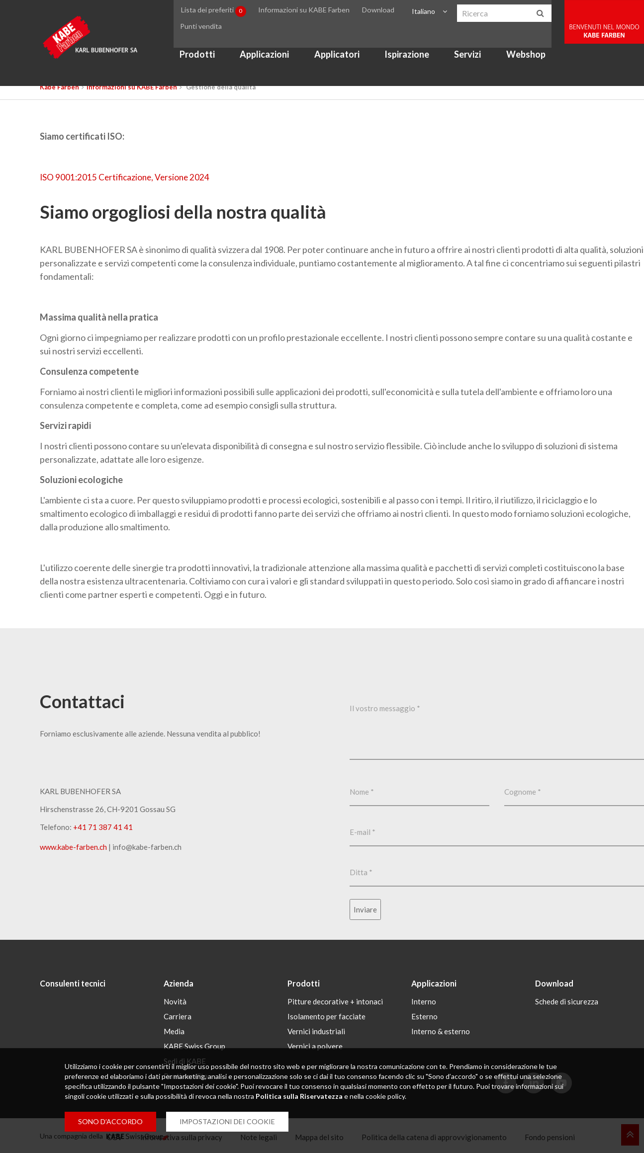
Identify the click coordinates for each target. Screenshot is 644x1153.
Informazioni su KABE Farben (314, 11)
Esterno (424, 1015)
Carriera (177, 1015)
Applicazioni (272, 61)
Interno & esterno (440, 1030)
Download (386, 11)
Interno (423, 1000)
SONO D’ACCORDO (110, 1121)
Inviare (365, 909)
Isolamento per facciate (326, 1015)
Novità (175, 1000)
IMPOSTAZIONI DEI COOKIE (227, 1121)
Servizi (475, 61)
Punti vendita (208, 30)
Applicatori (345, 61)
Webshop (533, 61)
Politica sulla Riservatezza (299, 1096)
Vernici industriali (316, 1030)
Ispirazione (414, 61)
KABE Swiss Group (194, 1045)
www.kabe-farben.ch (73, 846)
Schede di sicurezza (566, 1000)
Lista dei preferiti (224, 11)
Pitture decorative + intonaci (335, 1000)
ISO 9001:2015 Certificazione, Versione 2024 (127, 176)
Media (174, 1030)
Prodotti (205, 61)
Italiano (430, 11)
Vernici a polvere (315, 1045)
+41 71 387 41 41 (103, 827)
